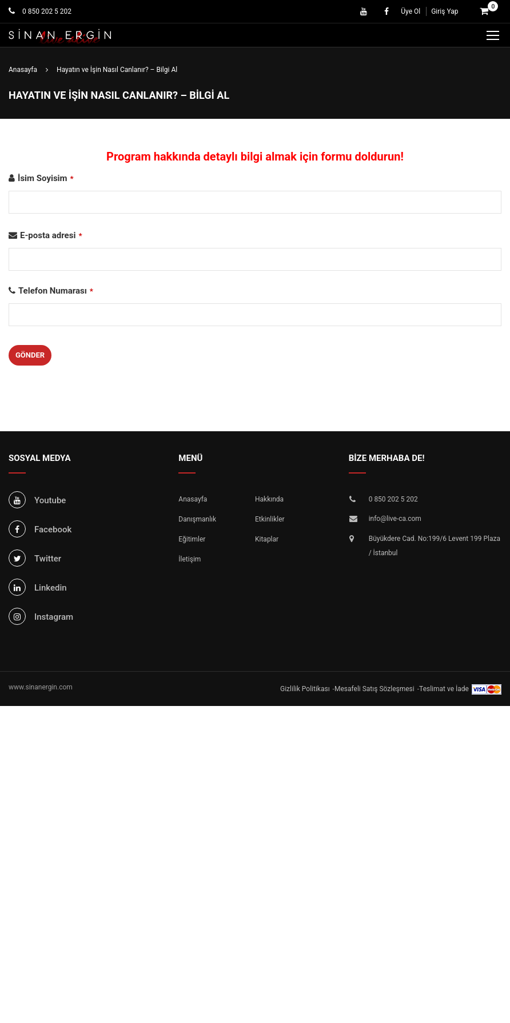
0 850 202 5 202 (46, 11)
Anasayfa (192, 499)
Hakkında (269, 499)
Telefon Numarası (55, 291)
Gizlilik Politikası (305, 689)
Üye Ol (410, 11)
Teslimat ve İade (444, 689)
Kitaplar (266, 539)
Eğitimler (191, 539)
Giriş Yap (444, 11)
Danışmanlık (197, 519)
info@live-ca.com (395, 519)
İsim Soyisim (46, 178)
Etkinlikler (270, 519)
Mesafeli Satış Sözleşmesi (374, 689)
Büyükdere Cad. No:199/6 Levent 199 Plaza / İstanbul (434, 546)
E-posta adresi (51, 235)
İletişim (189, 559)
